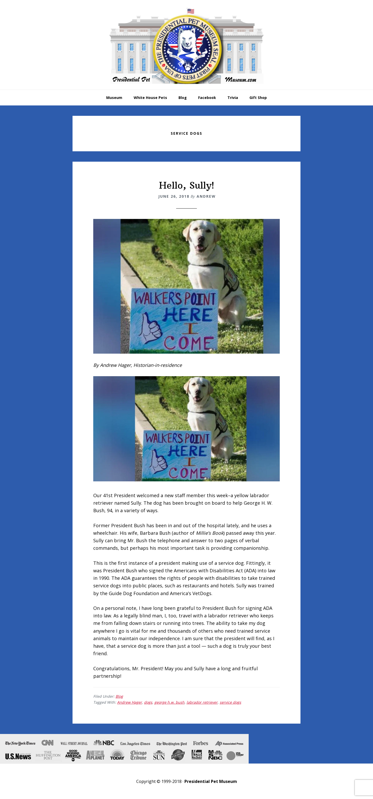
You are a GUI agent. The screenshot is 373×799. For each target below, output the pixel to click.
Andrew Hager (129, 702)
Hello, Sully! (186, 185)
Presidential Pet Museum (186, 45)
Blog (119, 696)
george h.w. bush (169, 702)
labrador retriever (202, 702)
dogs (148, 702)
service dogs (230, 702)
